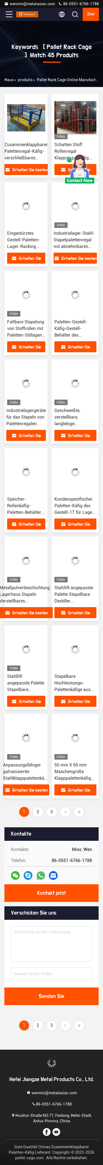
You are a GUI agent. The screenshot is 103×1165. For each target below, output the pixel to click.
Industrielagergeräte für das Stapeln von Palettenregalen (26, 417)
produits (25, 80)
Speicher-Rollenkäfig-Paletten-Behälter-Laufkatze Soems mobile (25, 512)
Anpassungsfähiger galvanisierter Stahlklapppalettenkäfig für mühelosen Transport (26, 778)
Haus (8, 80)
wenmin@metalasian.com (29, 4)
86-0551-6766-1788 (78, 4)
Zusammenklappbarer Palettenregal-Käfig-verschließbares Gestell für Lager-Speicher (26, 158)
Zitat (90, 14)
